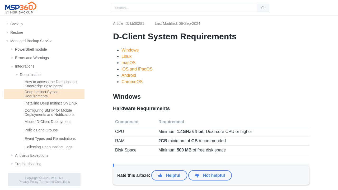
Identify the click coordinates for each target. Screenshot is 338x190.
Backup (16, 24)
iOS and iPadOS (136, 69)
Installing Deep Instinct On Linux (51, 103)
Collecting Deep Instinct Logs (48, 147)
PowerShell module (31, 49)
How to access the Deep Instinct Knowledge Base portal (51, 84)
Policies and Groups (41, 130)
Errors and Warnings (32, 58)
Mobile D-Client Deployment (48, 122)
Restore (16, 32)
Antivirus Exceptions (31, 155)
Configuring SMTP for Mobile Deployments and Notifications (49, 112)
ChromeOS (132, 81)
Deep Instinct (30, 75)
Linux (126, 56)
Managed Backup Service (31, 41)
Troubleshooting (28, 164)
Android (128, 75)
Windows (130, 50)
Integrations (24, 66)
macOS (128, 62)
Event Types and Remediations (50, 138)
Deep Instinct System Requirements (42, 94)
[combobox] (184, 8)
